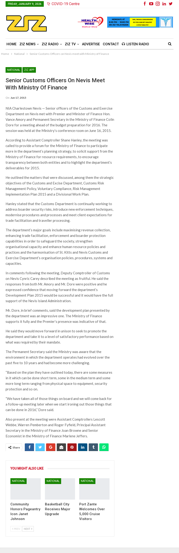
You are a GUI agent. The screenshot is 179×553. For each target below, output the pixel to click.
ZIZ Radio (50, 44)
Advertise (91, 44)
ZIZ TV (70, 44)
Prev (16, 528)
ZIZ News (27, 44)
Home (11, 44)
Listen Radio (135, 44)
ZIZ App (29, 70)
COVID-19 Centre (63, 4)
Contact (111, 44)
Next (28, 528)
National (13, 70)
